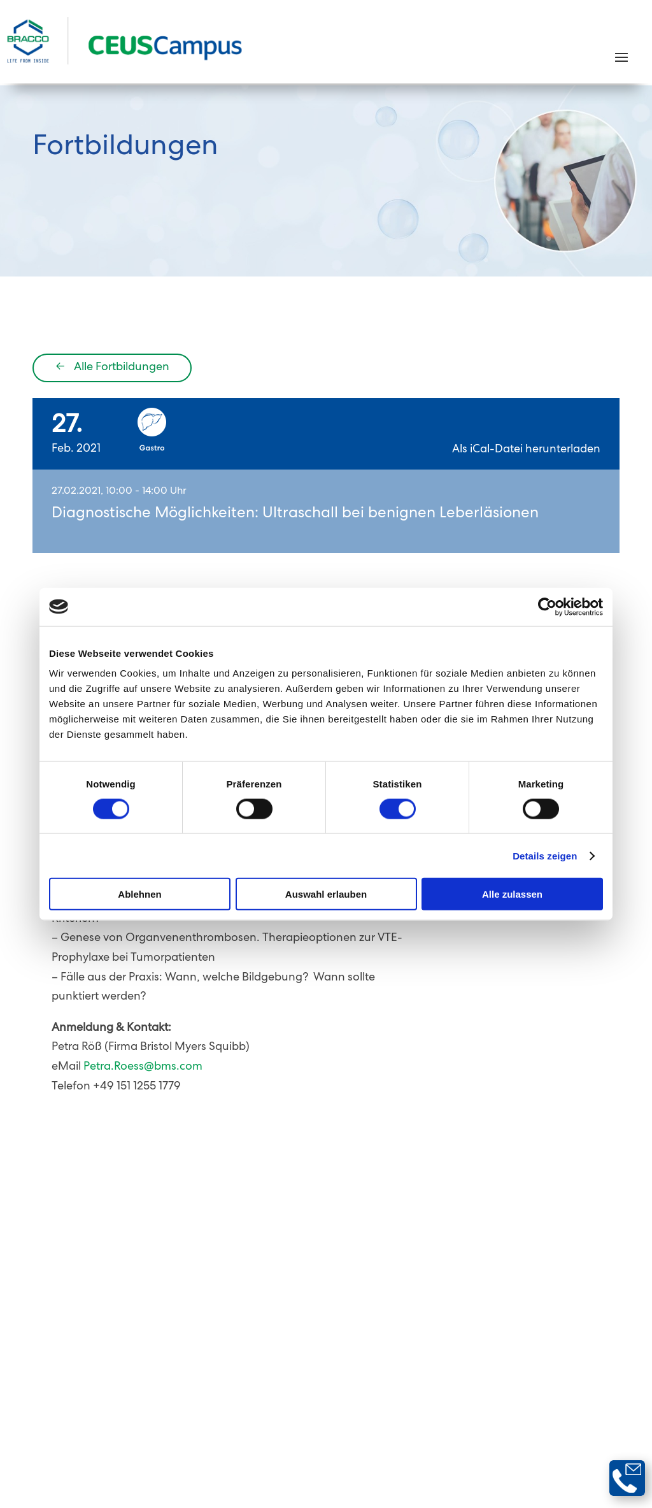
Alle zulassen (512, 894)
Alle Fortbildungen (112, 370)
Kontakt (276, 1370)
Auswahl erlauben (326, 894)
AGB (319, 1370)
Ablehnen (139, 894)
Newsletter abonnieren (537, 1331)
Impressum (513, 1389)
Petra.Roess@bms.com (142, 1069)
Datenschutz (494, 1370)
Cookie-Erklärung (578, 1370)
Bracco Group (586, 1389)
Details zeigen (545, 855)
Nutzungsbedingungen (397, 1370)
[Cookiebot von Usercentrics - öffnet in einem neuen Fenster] (547, 606)
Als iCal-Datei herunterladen (526, 452)
